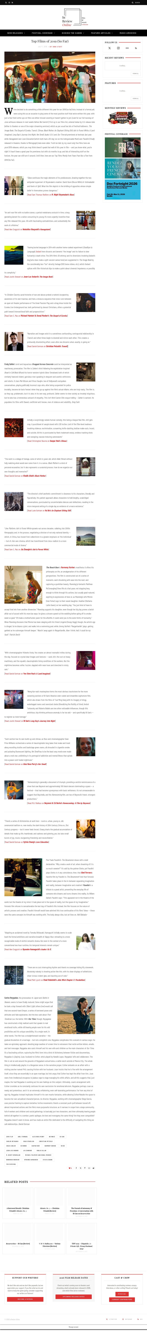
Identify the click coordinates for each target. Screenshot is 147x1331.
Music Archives (128, 33)
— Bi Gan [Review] (18, 1245)
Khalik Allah (11, 1156)
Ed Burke (44, 1146)
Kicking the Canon (72, 33)
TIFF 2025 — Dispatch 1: (81, 1248)
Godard (38, 251)
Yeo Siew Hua (46, 1166)
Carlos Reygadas (23, 1141)
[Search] (133, 2)
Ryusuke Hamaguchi (14, 1166)
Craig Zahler (31, 1146)
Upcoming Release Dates (74, 1298)
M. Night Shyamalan (29, 1156)
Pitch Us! (122, 1296)
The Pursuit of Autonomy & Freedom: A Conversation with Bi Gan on (81, 1212)
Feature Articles (101, 33)
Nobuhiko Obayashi (45, 1161)
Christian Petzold (13, 1146)
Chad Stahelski (40, 1141)
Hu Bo (26, 1151)
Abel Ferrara (86, 872)
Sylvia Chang (31, 1166)
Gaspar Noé (58, 1146)
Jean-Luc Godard (40, 1151)
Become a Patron (25, 1301)
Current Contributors (122, 1301)
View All (136, 74)
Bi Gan (9, 1141)
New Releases (15, 33)
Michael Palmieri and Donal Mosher (20, 1161)
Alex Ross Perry (41, 1137)
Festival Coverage (42, 33)
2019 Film (10, 1137)
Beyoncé (55, 1137)
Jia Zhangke (56, 1151)
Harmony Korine (67, 567)
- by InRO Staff (55, 47)
